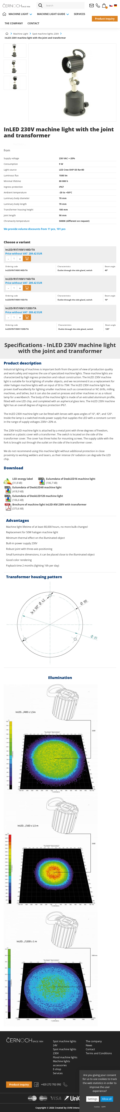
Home (4, 14)
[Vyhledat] (40, 5)
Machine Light (20, 14)
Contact (33, 23)
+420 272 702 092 (98, 5)
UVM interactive (76, 1107)
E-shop (57, 1069)
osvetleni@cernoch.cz (91, 5)
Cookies (97, 1107)
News (89, 1045)
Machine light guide (53, 14)
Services (79, 14)
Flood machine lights (65, 1057)
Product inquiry (105, 18)
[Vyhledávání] (64, 5)
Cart (104, 5)
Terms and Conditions (99, 1053)
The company (14, 23)
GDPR (103, 1107)
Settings (92, 1099)
